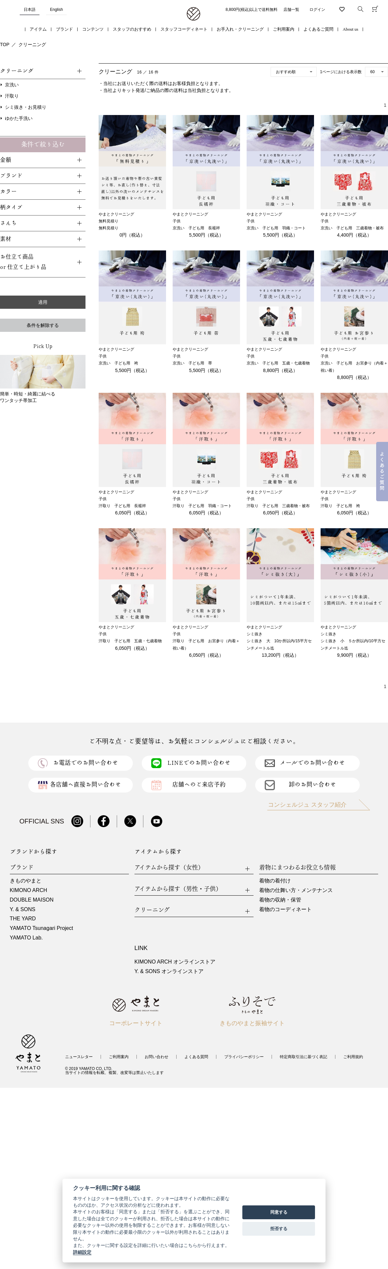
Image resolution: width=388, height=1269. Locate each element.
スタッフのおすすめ (132, 29)
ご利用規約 (353, 1056)
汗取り (12, 96)
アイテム (38, 29)
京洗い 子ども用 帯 (192, 363)
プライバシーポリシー (244, 1056)
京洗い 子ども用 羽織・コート (276, 228)
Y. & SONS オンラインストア (169, 971)
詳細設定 (82, 1252)
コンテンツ (93, 29)
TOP (5, 44)
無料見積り (108, 228)
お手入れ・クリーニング (240, 29)
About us (350, 29)
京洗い (12, 84)
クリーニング (32, 44)
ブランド (64, 29)
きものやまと (25, 880)
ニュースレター (79, 1056)
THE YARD (23, 918)
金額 (5, 160)
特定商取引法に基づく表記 (303, 1056)
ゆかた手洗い (19, 118)
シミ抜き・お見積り (25, 107)
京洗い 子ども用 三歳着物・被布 (352, 228)
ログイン (317, 9)
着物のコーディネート (285, 909)
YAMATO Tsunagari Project (41, 928)
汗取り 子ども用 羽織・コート (202, 506)
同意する (278, 1212)
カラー (8, 191)
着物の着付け (275, 880)
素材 (5, 239)
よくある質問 (196, 1056)
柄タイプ (11, 207)
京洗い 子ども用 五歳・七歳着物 (278, 363)
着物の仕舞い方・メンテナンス (296, 890)
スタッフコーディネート (183, 29)
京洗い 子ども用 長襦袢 (196, 228)
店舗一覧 (291, 9)
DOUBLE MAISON (32, 900)
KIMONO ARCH (28, 890)
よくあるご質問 (318, 29)
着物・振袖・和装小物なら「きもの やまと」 (193, 14)
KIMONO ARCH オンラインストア (174, 962)
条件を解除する (43, 325)
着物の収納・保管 (280, 900)
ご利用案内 (283, 29)
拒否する (278, 1228)
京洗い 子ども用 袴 (118, 363)
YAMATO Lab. (26, 937)
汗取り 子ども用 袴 (340, 506)
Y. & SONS (23, 909)
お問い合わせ (156, 1056)
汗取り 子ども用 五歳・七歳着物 (130, 641)
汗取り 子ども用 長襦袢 (122, 506)
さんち (8, 223)
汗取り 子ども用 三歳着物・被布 (278, 506)
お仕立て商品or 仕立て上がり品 (23, 262)
